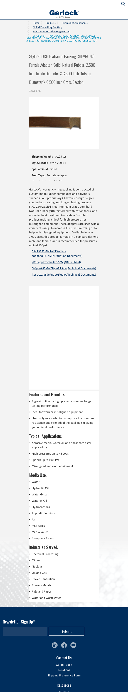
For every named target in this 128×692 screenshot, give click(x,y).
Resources (64, 685)
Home (36, 22)
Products (51, 22)
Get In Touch (64, 664)
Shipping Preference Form (64, 675)
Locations (64, 670)
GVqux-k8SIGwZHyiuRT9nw (64, 268)
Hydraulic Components (75, 22)
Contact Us (64, 657)
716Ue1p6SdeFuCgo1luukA (64, 274)
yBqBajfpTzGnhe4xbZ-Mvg (56, 262)
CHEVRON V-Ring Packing (47, 27)
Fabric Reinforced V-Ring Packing (51, 31)
